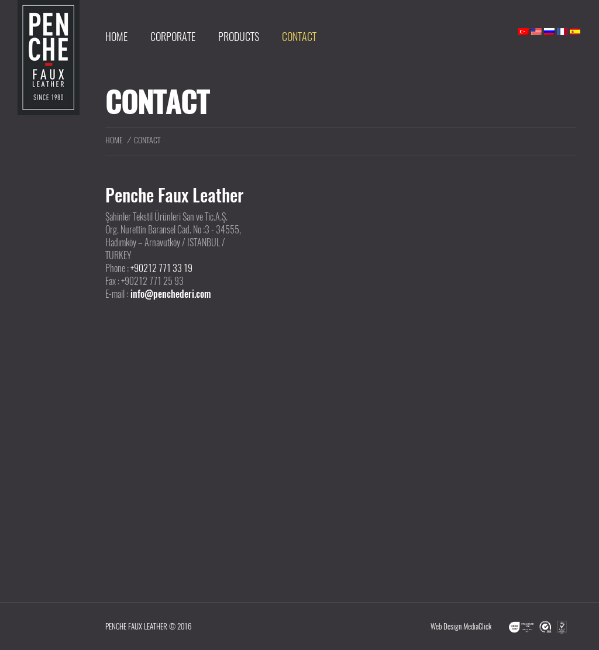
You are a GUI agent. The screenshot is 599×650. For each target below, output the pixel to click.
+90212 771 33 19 (161, 268)
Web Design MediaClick (461, 626)
